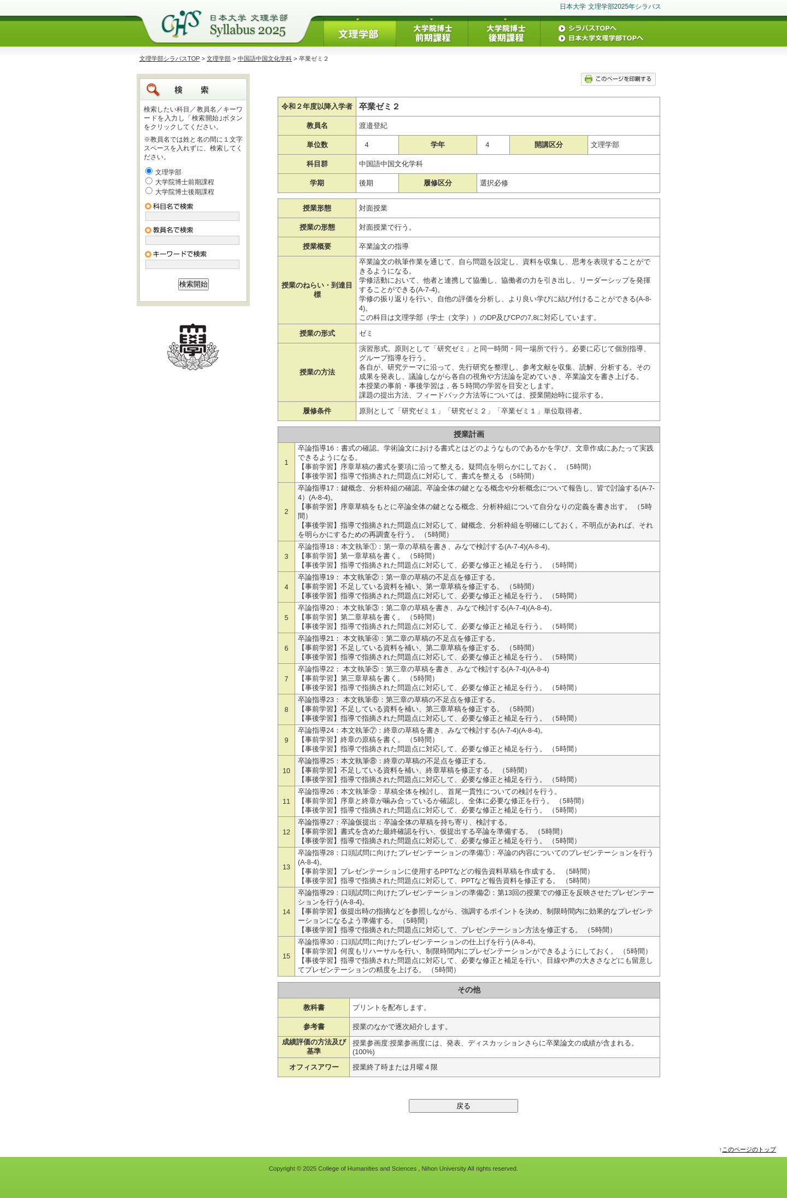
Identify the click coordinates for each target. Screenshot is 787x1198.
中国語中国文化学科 (265, 58)
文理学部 (219, 58)
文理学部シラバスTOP (169, 58)
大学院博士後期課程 (184, 192)
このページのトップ (749, 1149)
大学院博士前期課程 (184, 182)
